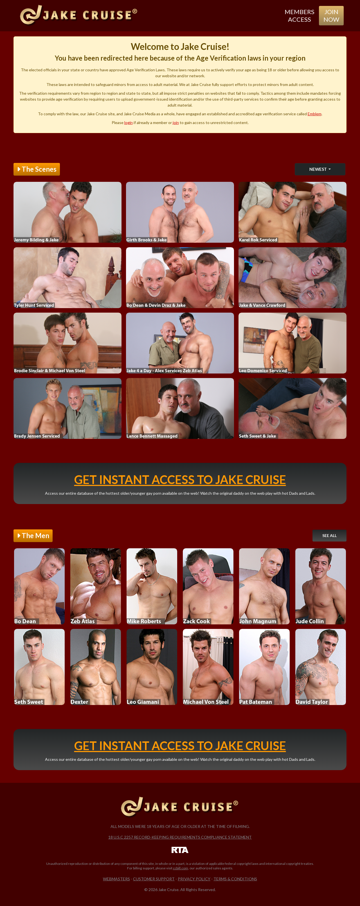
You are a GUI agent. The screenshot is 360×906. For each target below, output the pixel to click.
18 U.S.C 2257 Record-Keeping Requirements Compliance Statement (180, 837)
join (176, 122)
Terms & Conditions (235, 878)
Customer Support (154, 878)
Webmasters (116, 878)
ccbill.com (180, 868)
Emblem (314, 113)
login (128, 122)
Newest (318, 169)
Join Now (331, 15)
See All (329, 535)
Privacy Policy (194, 878)
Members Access (299, 15)
